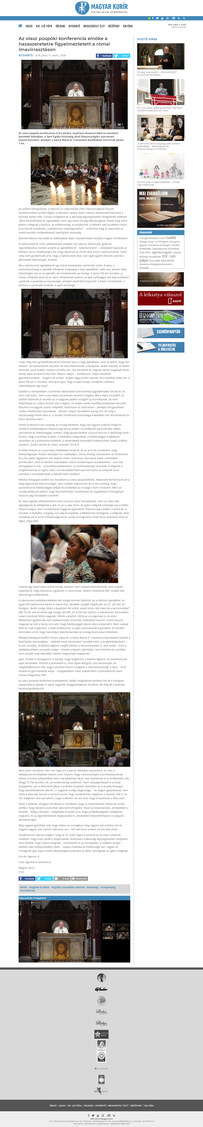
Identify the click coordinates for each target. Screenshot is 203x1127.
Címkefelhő (145, 232)
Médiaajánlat (90, 1123)
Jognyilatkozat (102, 1123)
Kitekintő (74, 26)
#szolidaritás (27, 890)
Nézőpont (114, 26)
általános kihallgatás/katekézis (155, 264)
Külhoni (60, 26)
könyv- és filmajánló (158, 241)
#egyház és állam (39, 887)
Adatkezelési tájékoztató (120, 1123)
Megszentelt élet (94, 26)
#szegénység (108, 887)
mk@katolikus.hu (125, 1121)
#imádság (92, 887)
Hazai (29, 26)
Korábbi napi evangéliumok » (170, 225)
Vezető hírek (147, 39)
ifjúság (143, 241)
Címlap (53, 1105)
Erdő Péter (145, 252)
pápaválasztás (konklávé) (165, 248)
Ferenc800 (154, 260)
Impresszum (78, 1123)
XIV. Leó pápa (44, 26)
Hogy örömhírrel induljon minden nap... (157, 198)
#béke (23, 887)
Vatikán (177, 252)
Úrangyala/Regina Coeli (151, 238)
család (171, 237)
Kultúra (128, 26)
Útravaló (144, 267)
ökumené (167, 260)
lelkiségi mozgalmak (150, 256)
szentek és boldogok (159, 245)
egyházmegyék (162, 252)
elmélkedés (145, 248)
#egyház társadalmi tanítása (68, 887)
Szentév (175, 245)
